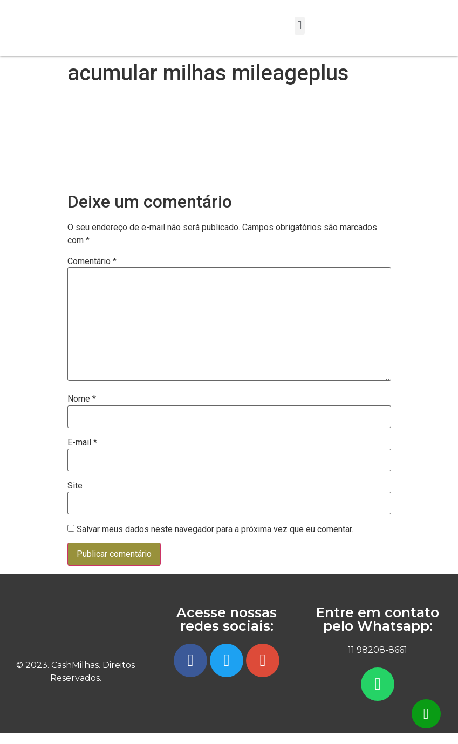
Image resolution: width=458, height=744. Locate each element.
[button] (300, 26)
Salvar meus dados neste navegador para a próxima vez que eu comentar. (215, 529)
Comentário (92, 261)
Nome (81, 399)
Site (75, 485)
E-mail (82, 442)
